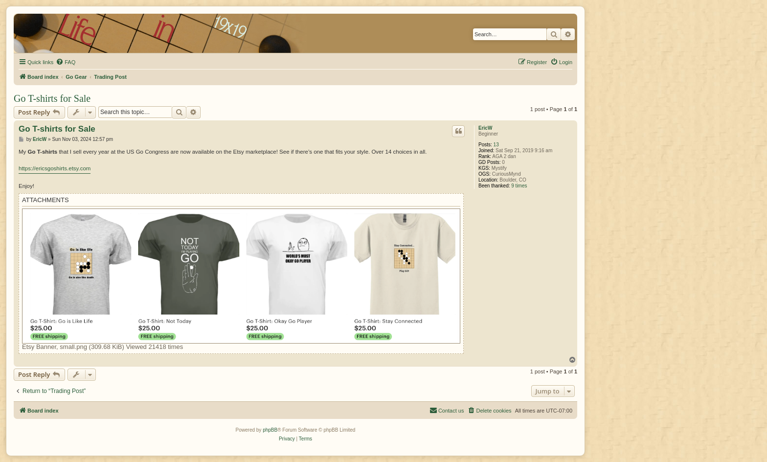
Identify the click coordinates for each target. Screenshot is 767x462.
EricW (485, 128)
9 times (519, 185)
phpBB (270, 430)
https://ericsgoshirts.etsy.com (54, 168)
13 (496, 144)
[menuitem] (65, 62)
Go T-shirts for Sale (52, 98)
